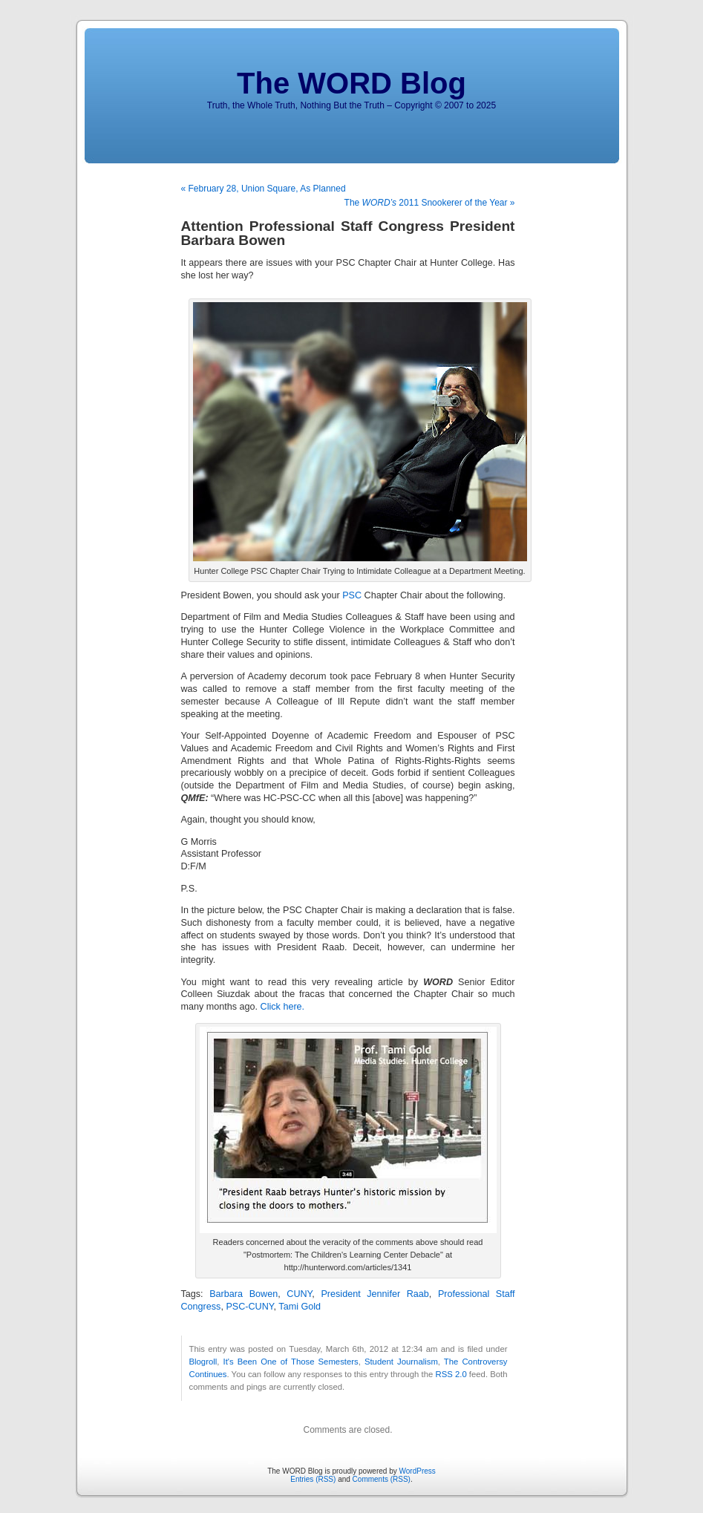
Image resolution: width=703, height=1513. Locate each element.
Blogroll (203, 1361)
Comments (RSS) (382, 1479)
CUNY (299, 1294)
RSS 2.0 (450, 1374)
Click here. (283, 1006)
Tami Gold (299, 1306)
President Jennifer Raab (374, 1294)
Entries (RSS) (313, 1479)
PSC (352, 595)
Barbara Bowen (243, 1294)
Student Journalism (401, 1361)
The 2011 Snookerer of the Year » (429, 202)
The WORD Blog (351, 83)
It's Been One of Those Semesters (291, 1361)
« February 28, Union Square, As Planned (263, 188)
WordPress (417, 1471)
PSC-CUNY (249, 1306)
